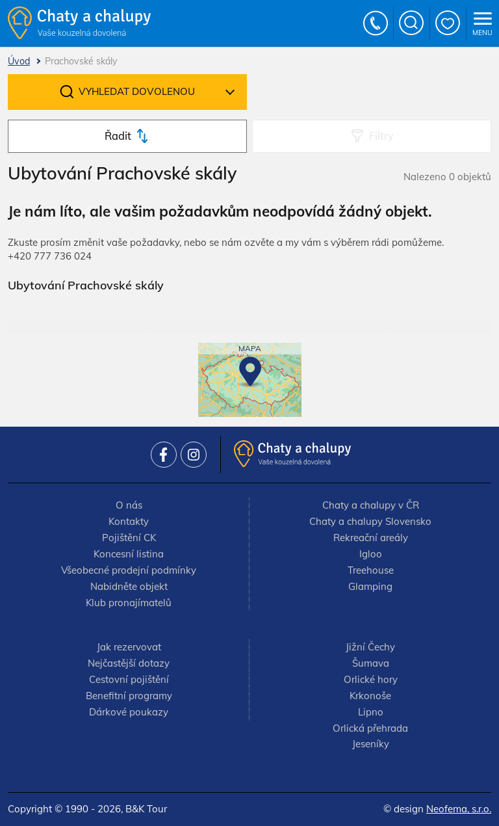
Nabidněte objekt (129, 586)
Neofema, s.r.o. (458, 809)
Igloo (370, 554)
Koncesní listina (129, 554)
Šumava (370, 663)
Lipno (370, 712)
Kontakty (129, 521)
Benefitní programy (129, 695)
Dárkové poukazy (128, 712)
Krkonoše (370, 695)
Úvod (19, 61)
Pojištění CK (129, 537)
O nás (129, 505)
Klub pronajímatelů (129, 602)
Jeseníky (370, 744)
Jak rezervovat (129, 647)
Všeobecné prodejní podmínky (128, 570)
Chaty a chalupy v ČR (370, 505)
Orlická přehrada (370, 728)
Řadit (118, 135)
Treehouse (371, 570)
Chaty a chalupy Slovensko (370, 521)
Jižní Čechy (370, 647)
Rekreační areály (370, 537)
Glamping (370, 586)
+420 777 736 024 (376, 23)
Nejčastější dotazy (129, 663)
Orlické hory (371, 679)
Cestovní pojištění (129, 679)
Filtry (381, 135)
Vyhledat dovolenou (137, 91)
